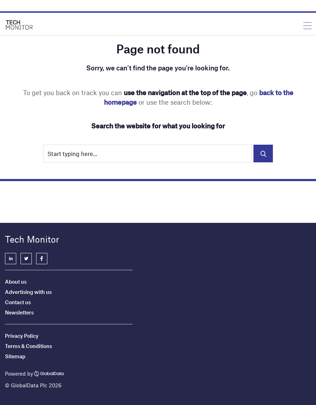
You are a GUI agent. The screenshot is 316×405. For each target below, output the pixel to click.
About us (16, 281)
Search (263, 153)
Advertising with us (28, 292)
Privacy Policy (22, 335)
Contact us (18, 302)
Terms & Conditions (28, 346)
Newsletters (19, 312)
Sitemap (15, 356)
